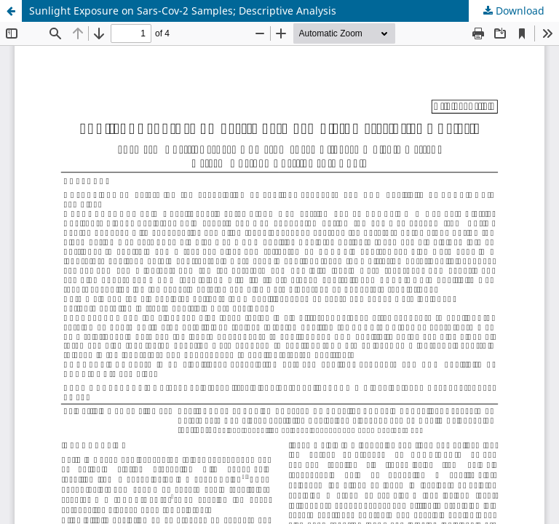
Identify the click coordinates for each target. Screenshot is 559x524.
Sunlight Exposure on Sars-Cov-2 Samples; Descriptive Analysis (182, 10)
